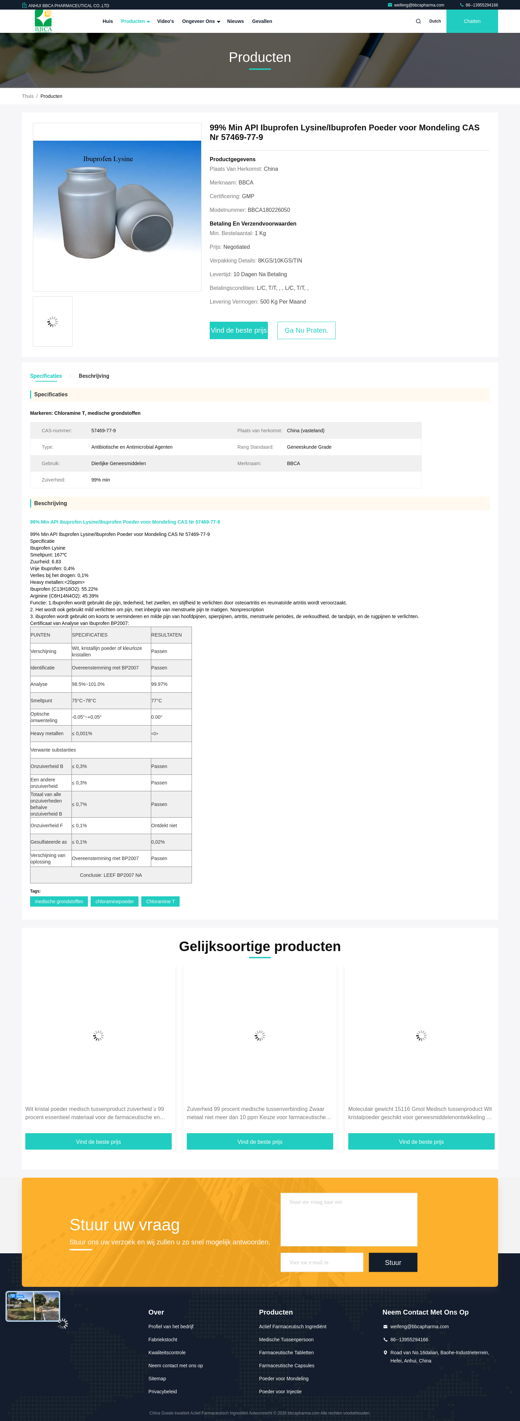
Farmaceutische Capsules (286, 1365)
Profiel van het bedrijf (171, 1326)
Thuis (28, 96)
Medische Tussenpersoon (286, 1339)
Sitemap (157, 1378)
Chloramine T (160, 901)
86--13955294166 (478, 5)
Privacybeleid (162, 1391)
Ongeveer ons (200, 21)
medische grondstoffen (59, 901)
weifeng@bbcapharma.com (416, 5)
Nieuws (235, 21)
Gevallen (262, 21)
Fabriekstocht (162, 1339)
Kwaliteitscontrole (167, 1352)
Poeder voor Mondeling (284, 1378)
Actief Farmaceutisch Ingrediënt (292, 1326)
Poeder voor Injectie (280, 1391)
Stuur (393, 1262)
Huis (108, 21)
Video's (165, 21)
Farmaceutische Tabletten (286, 1352)
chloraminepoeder (114, 901)
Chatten (472, 21)
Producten (135, 21)
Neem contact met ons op (175, 1365)
